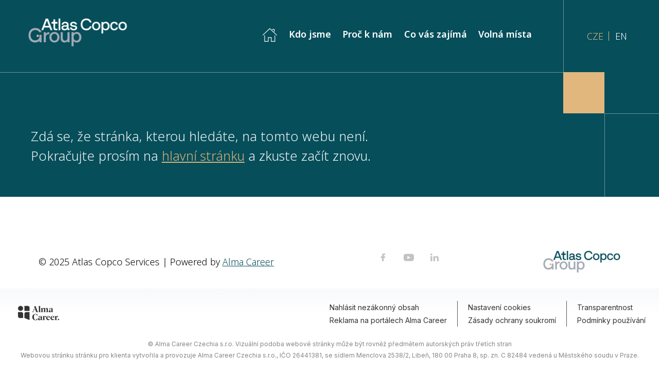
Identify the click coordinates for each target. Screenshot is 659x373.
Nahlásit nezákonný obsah (374, 307)
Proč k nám (367, 34)
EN (621, 36)
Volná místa (506, 34)
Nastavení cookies (499, 307)
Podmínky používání (611, 320)
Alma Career (248, 262)
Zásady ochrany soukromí (512, 320)
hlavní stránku (203, 155)
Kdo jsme (310, 34)
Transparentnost (605, 307)
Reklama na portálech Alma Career (388, 320)
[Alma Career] (38, 315)
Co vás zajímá (435, 34)
